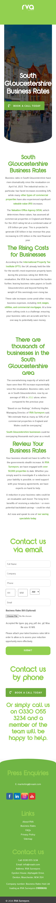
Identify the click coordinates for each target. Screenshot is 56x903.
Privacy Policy (28, 834)
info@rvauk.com (31, 864)
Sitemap (28, 838)
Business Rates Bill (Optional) (21, 610)
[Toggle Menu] (10, 3)
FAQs (28, 830)
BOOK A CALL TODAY (24, 105)
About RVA (28, 821)
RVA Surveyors (28, 8)
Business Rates (28, 825)
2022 (30, 397)
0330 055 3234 (30, 860)
